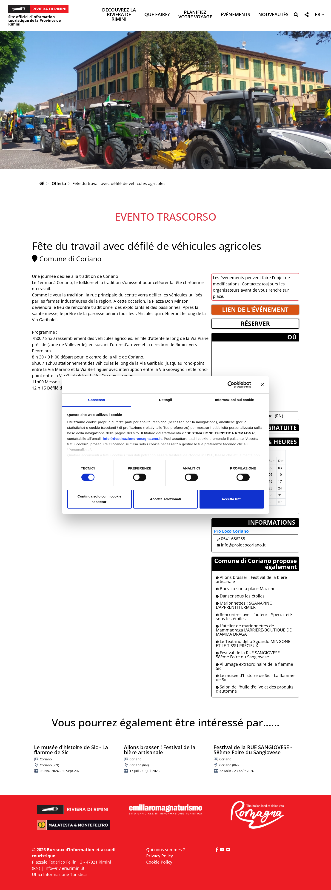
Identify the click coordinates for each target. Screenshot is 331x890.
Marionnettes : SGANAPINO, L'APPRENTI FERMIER (245, 605)
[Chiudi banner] (262, 384)
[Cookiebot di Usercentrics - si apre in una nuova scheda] (231, 384)
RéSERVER (255, 323)
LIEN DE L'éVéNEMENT (255, 309)
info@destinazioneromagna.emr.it (132, 438)
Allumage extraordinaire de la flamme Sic (254, 666)
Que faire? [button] (157, 14)
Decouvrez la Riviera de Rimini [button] (119, 15)
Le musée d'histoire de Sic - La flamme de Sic (255, 677)
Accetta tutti (232, 499)
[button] (296, 15)
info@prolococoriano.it (243, 545)
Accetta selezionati (165, 499)
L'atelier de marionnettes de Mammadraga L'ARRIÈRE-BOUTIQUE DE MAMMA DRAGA (254, 630)
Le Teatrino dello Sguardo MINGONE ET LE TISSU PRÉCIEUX (253, 643)
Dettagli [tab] (165, 399)
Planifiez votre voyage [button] (195, 15)
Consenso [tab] (96, 399)
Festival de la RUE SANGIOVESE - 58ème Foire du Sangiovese (249, 655)
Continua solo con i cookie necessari (99, 499)
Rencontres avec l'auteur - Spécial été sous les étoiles (254, 616)
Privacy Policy (159, 856)
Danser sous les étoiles (240, 596)
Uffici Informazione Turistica (59, 874)
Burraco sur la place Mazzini (245, 588)
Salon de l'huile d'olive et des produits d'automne (255, 689)
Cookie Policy (159, 862)
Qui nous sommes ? (165, 849)
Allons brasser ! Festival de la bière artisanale (251, 579)
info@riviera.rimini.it (64, 868)
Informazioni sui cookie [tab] (234, 399)
